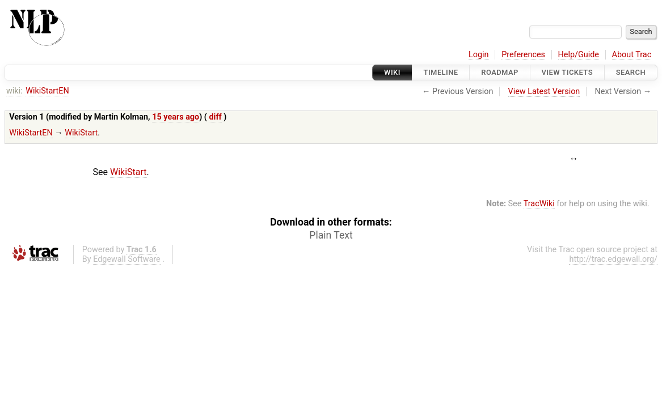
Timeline (441, 72)
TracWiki (539, 204)
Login (479, 55)
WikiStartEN (47, 91)
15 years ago (175, 117)
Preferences (523, 55)
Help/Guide (578, 55)
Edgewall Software (127, 259)
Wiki (392, 72)
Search (631, 72)
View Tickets (567, 72)
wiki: (14, 91)
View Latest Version (544, 91)
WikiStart (81, 133)
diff (215, 117)
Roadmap (499, 72)
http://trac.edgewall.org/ (613, 259)
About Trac (632, 55)
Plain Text (330, 235)
